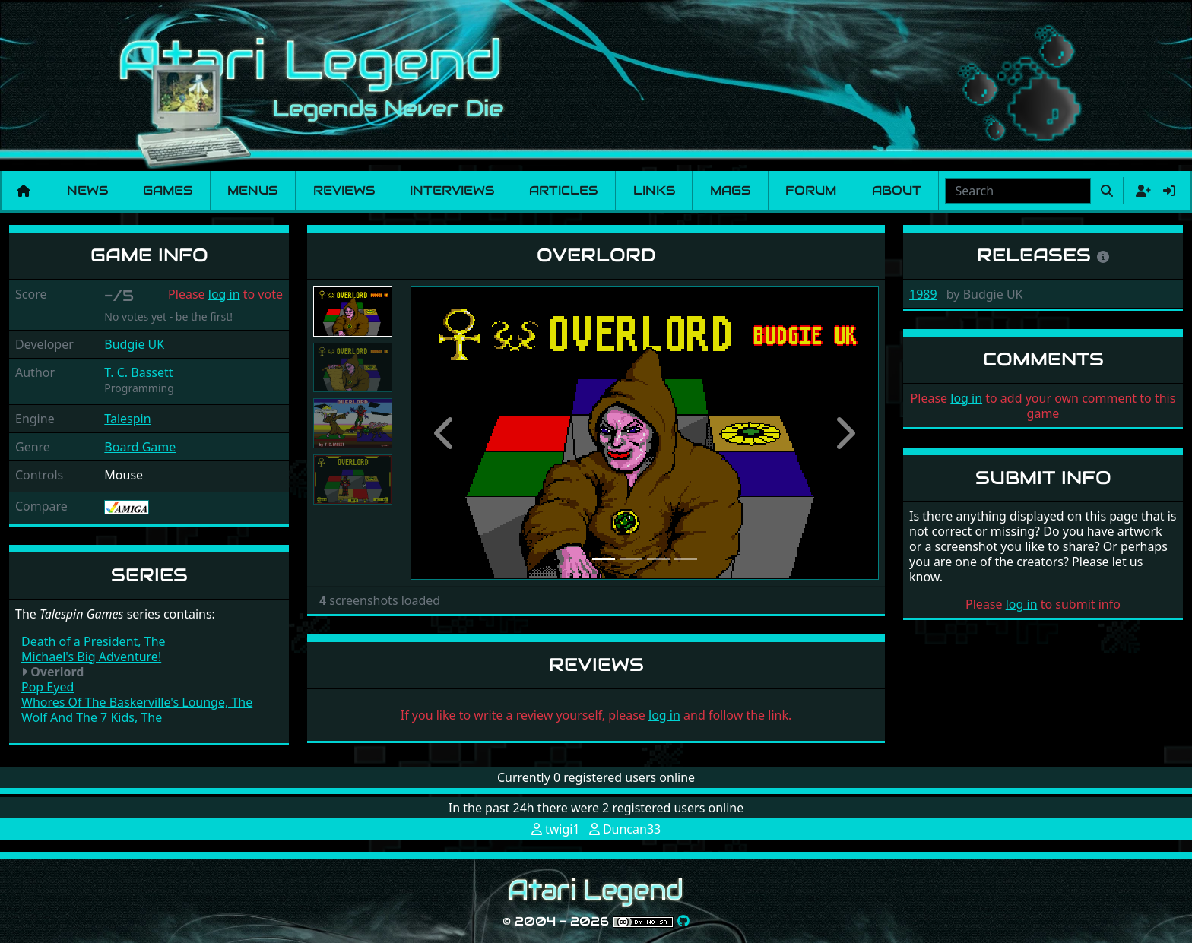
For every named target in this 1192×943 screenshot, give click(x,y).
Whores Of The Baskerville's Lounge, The (136, 702)
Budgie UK (134, 344)
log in (224, 294)
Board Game (140, 446)
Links (654, 190)
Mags (730, 190)
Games (167, 190)
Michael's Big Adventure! (91, 656)
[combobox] (1018, 191)
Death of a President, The (93, 641)
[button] (445, 433)
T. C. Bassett (138, 372)
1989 (923, 294)
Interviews (452, 190)
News (87, 190)
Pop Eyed (47, 687)
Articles (563, 190)
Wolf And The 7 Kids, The (91, 717)
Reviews (344, 190)
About (896, 190)
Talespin (127, 418)
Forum (810, 190)
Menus (252, 190)
